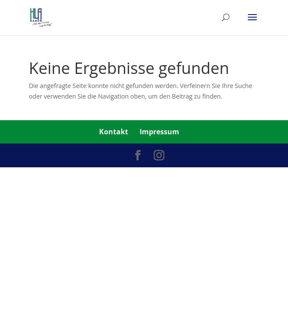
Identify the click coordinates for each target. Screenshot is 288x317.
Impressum (159, 131)
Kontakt (113, 131)
